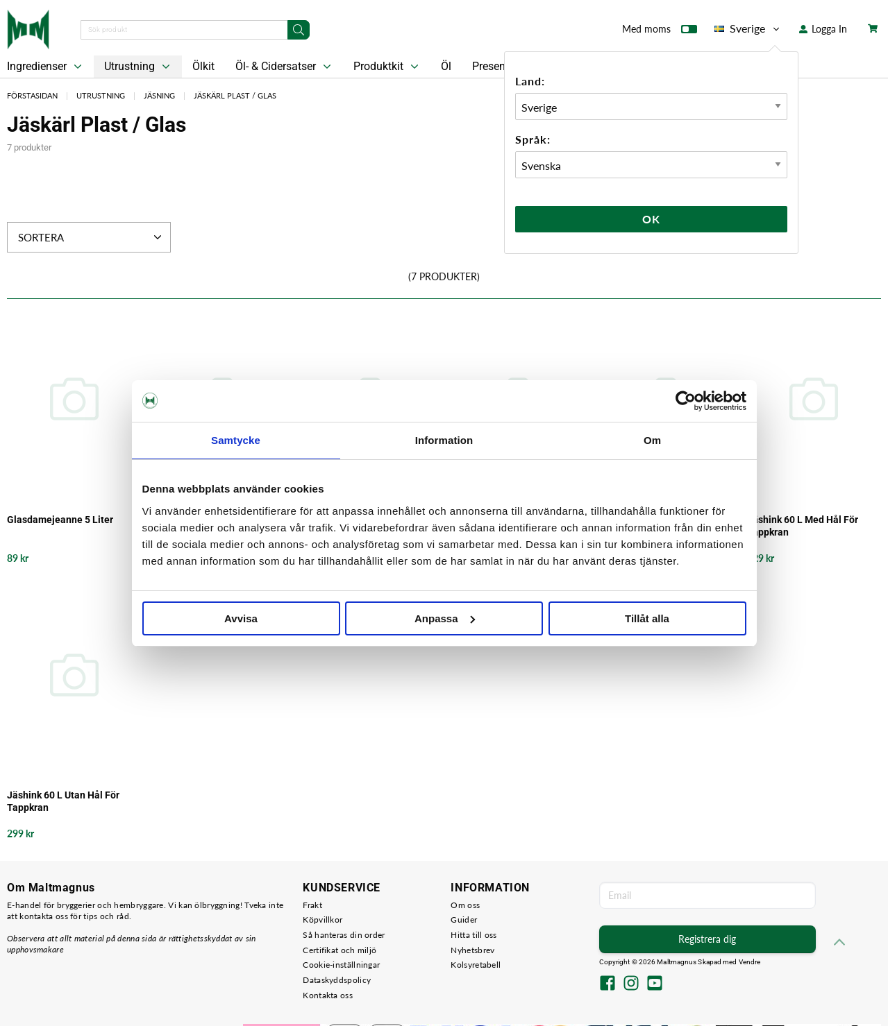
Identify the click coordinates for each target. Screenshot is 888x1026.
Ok (651, 218)
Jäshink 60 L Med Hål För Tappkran (802, 526)
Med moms (659, 32)
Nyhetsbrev (472, 950)
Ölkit (203, 66)
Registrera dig (707, 939)
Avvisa (241, 618)
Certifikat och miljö (339, 950)
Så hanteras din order (344, 935)
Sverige (748, 28)
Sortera (91, 237)
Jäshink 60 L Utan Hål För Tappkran (63, 801)
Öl (446, 66)
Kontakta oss (328, 995)
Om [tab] (652, 440)
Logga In (823, 29)
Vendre (750, 962)
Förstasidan (32, 95)
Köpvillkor (322, 919)
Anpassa (444, 618)
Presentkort (500, 66)
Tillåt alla (647, 618)
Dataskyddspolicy (337, 980)
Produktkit (387, 67)
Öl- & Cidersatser (284, 67)
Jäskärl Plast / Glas (235, 95)
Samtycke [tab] (235, 440)
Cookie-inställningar (341, 964)
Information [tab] (444, 440)
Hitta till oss (473, 935)
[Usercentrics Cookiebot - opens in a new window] (685, 401)
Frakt (312, 905)
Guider (464, 919)
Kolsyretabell (476, 964)
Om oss (465, 905)
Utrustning (138, 67)
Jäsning (159, 95)
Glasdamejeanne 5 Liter (60, 519)
